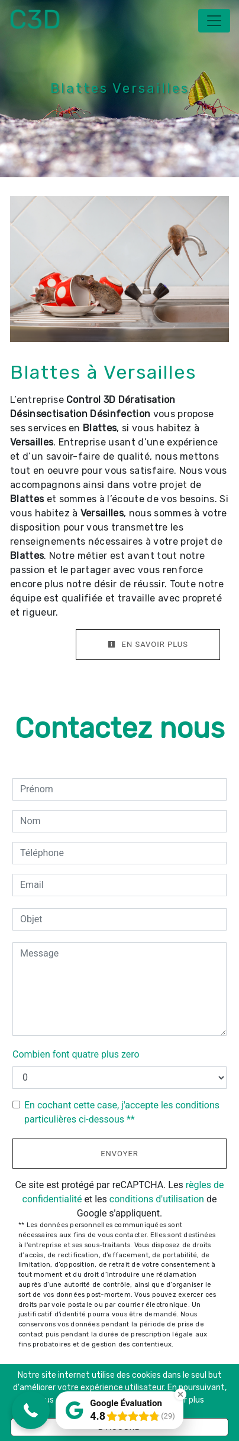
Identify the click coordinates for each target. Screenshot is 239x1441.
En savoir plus (148, 644)
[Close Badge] (180, 1394)
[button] (31, 1410)
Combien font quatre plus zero (76, 1054)
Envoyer (119, 1153)
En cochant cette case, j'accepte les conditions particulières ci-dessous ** (121, 1112)
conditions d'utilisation (156, 1199)
